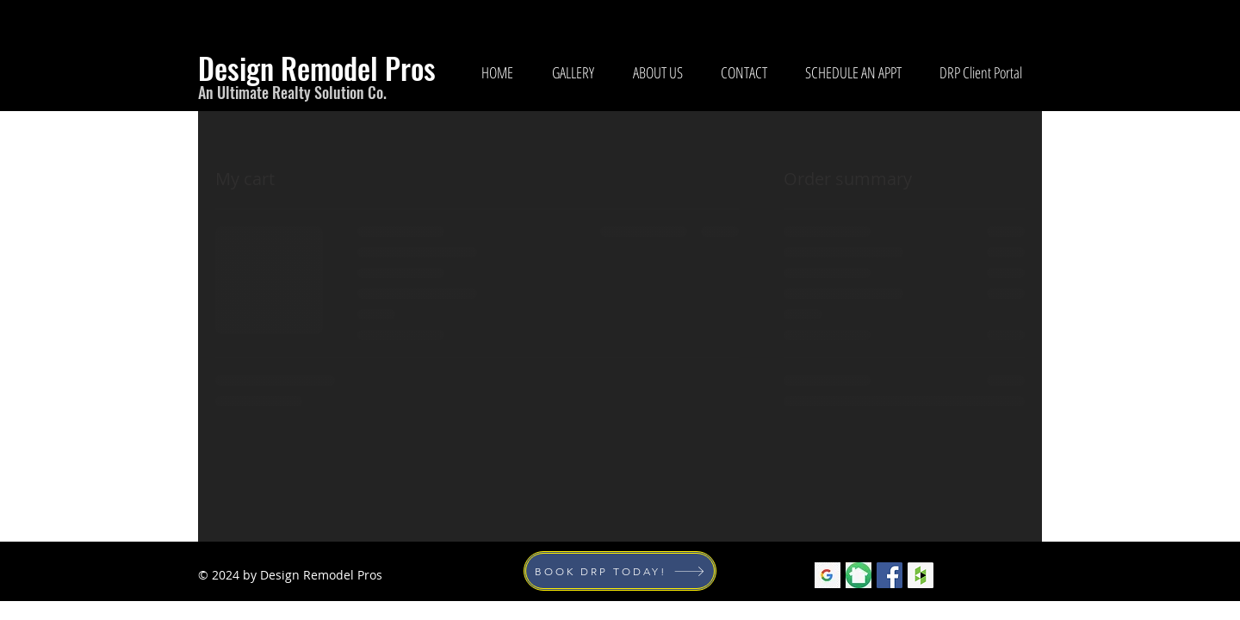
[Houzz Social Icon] (920, 575)
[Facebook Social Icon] (889, 575)
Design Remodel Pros (317, 68)
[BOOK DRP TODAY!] (620, 571)
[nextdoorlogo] (858, 575)
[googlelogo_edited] (827, 575)
